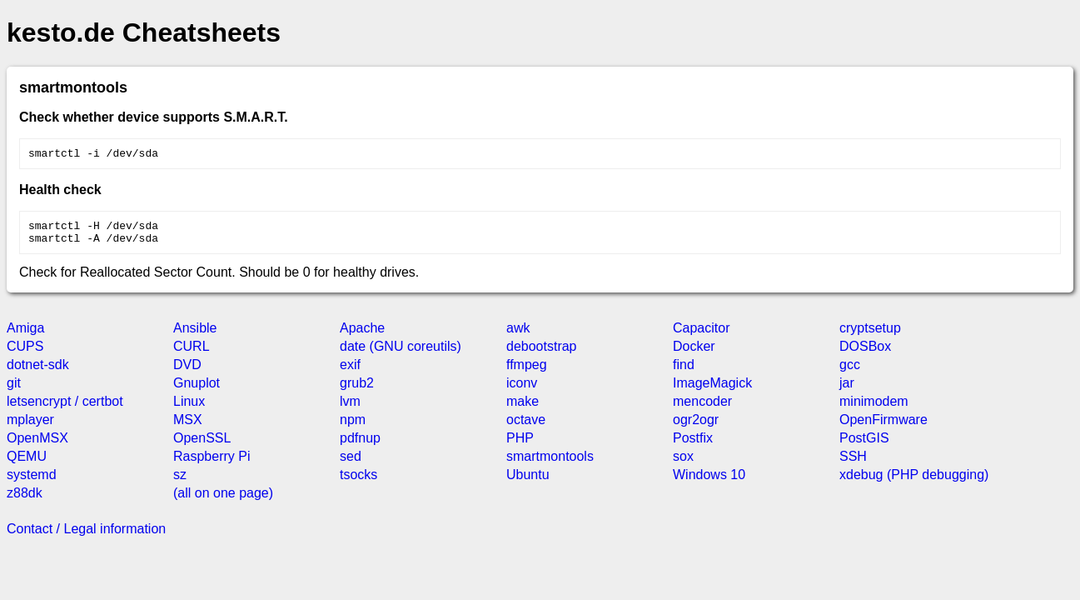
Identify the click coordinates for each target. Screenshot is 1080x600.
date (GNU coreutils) (400, 354)
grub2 (357, 390)
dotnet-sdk (38, 372)
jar (846, 390)
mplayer (30, 427)
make (522, 409)
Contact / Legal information (86, 536)
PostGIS (864, 445)
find (683, 372)
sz (180, 482)
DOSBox (865, 354)
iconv (521, 390)
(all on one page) (223, 500)
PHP (520, 445)
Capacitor (701, 335)
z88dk (24, 500)
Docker (694, 354)
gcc (849, 372)
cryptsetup (870, 335)
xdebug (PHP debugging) (913, 482)
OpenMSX (37, 445)
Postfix (693, 445)
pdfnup (360, 445)
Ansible (194, 335)
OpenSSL (202, 445)
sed (350, 464)
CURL (191, 354)
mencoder (702, 409)
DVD (187, 372)
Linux (189, 409)
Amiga (25, 335)
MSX (187, 427)
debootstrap (541, 354)
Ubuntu (528, 482)
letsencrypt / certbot (65, 409)
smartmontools (550, 464)
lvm (350, 409)
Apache (362, 335)
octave (525, 427)
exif (350, 372)
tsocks (358, 482)
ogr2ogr (696, 427)
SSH (853, 464)
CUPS (25, 354)
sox (683, 464)
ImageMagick (712, 390)
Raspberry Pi (211, 464)
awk (518, 335)
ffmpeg (526, 372)
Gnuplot (196, 390)
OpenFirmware (883, 427)
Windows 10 (709, 482)
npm (353, 427)
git (14, 390)
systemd (32, 482)
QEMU (27, 464)
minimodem (873, 409)
